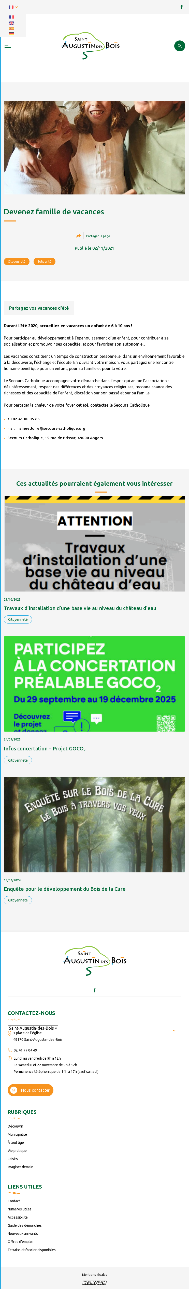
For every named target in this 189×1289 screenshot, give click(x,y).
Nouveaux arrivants (23, 1234)
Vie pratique (17, 1151)
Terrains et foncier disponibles (32, 1250)
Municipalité (17, 1134)
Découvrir (15, 1126)
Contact (14, 1201)
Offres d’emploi (20, 1242)
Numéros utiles (20, 1209)
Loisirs (13, 1159)
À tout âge (16, 1142)
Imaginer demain (20, 1167)
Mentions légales (94, 1274)
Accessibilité (18, 1217)
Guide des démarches (25, 1225)
